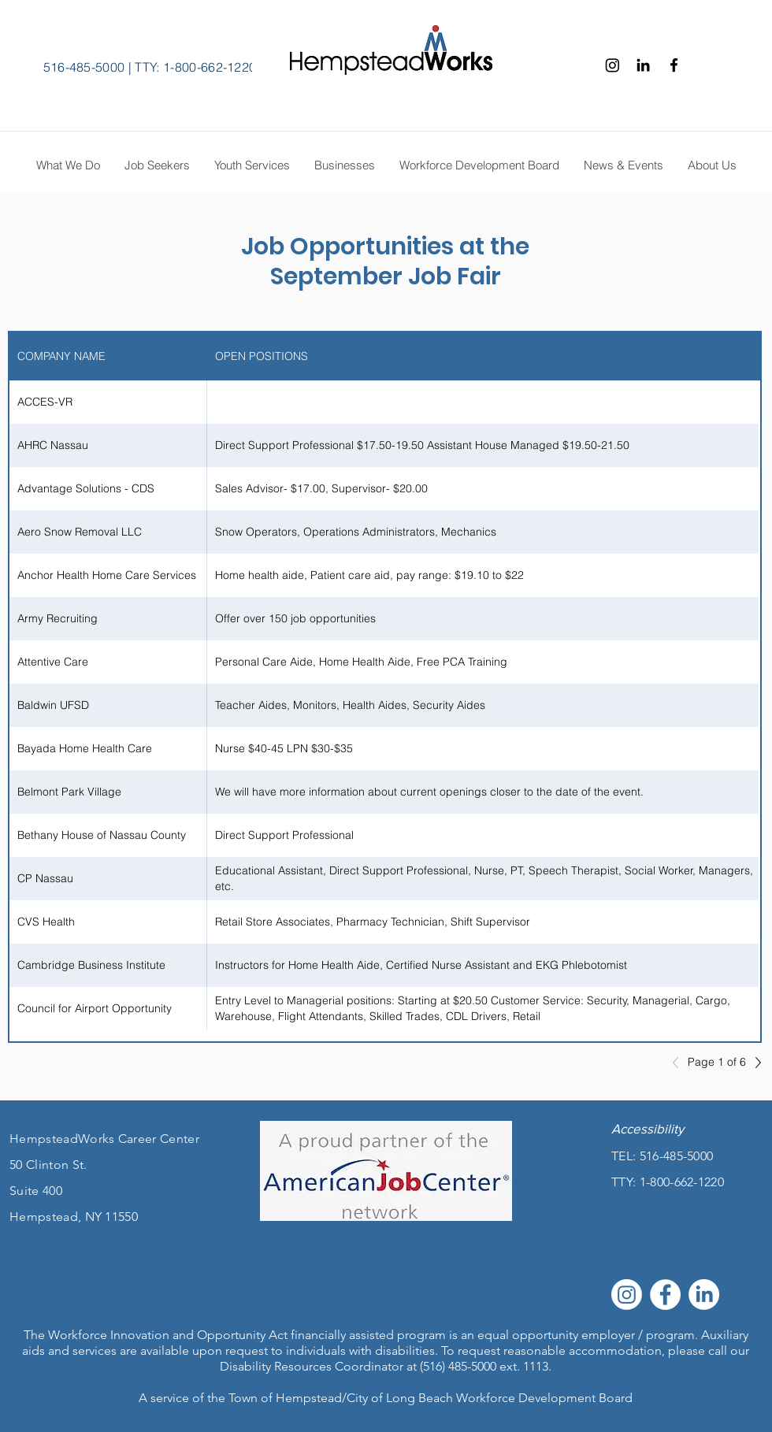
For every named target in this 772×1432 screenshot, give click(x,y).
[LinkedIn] (703, 1294)
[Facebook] (674, 65)
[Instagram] (612, 65)
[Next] (754, 1062)
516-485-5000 (84, 67)
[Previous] (680, 1062)
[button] (711, 165)
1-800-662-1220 (682, 1181)
